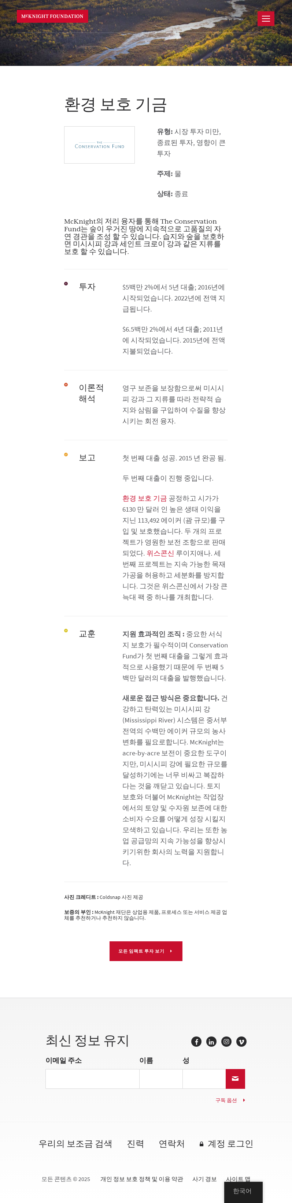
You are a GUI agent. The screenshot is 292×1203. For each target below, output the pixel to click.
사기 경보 (204, 1179)
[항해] (266, 18)
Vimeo (241, 1041)
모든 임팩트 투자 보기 (142, 951)
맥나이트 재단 (54, 16)
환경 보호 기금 (144, 498)
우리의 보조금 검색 (75, 1144)
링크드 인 (211, 1041)
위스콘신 (160, 553)
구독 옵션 (226, 1100)
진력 (135, 1144)
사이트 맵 (238, 1179)
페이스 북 (196, 1041)
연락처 (172, 1144)
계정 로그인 (231, 1144)
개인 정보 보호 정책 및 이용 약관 (141, 1179)
